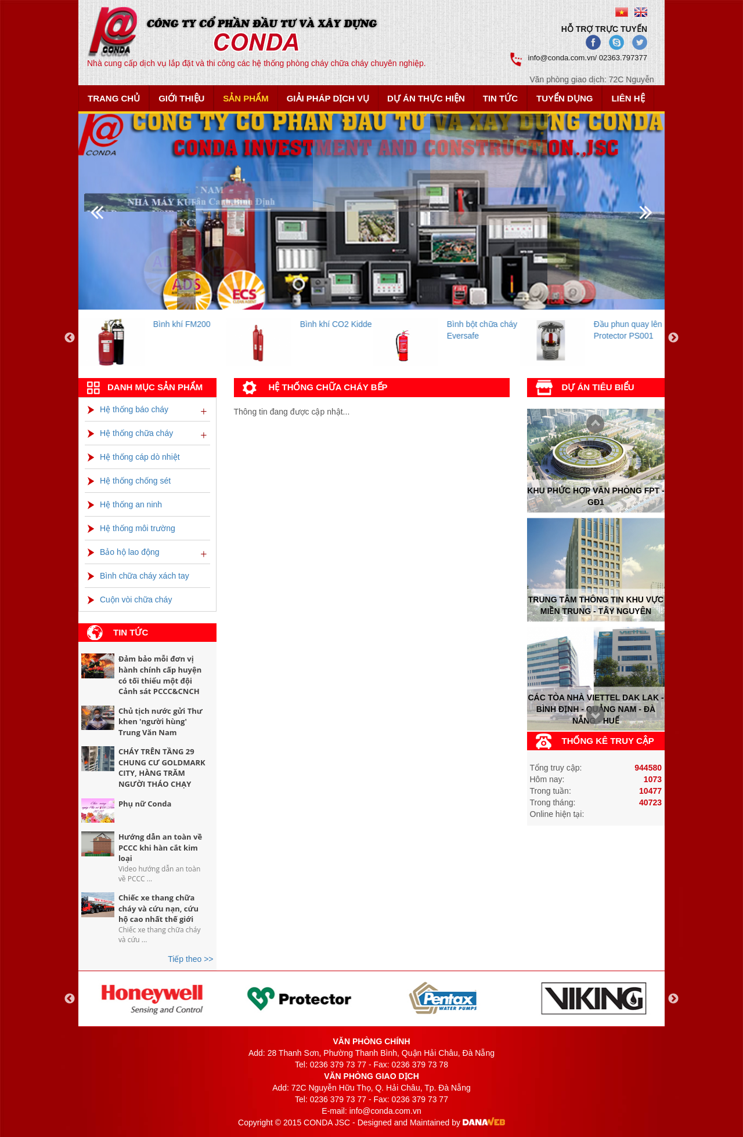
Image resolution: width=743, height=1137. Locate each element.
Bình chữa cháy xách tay (138, 575)
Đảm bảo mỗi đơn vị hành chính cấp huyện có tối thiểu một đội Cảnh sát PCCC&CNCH (159, 674)
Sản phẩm (245, 98)
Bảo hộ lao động (124, 552)
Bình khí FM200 (190, 324)
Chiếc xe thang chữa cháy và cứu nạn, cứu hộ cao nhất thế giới (158, 908)
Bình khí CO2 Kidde (344, 324)
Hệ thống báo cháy (128, 409)
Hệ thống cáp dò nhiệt (134, 457)
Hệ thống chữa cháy (130, 433)
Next (592, 424)
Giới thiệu (181, 98)
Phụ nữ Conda (144, 803)
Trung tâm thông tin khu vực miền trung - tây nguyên (595, 605)
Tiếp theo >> (190, 959)
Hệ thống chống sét (129, 480)
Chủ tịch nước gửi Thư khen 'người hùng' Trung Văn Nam (160, 722)
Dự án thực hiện (426, 98)
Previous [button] (69, 338)
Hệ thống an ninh (125, 504)
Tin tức (500, 98)
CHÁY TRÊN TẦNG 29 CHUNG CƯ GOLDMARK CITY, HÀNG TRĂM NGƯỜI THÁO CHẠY (161, 767)
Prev (592, 716)
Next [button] (673, 338)
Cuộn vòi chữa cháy (130, 599)
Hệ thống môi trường (131, 528)
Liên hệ (627, 98)
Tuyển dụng (564, 98)
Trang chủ (114, 98)
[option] (161, 338)
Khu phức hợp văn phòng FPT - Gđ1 (595, 495)
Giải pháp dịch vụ (328, 98)
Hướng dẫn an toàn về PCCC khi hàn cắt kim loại (160, 847)
